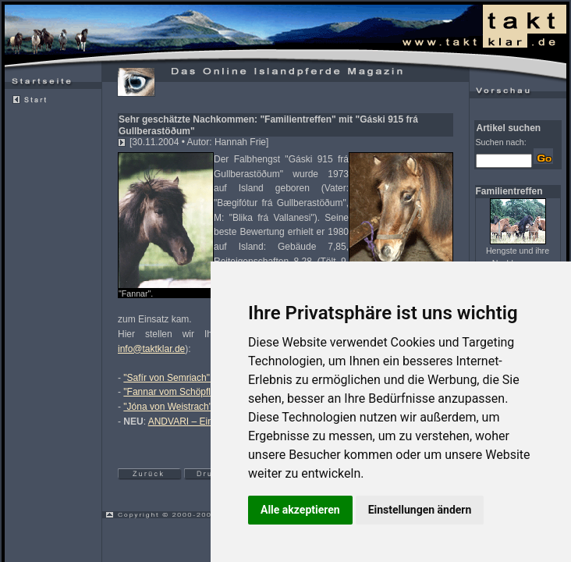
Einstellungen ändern (420, 509)
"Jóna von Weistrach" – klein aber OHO (205, 406)
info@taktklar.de (151, 348)
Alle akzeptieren (300, 509)
